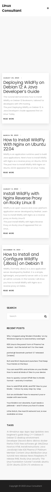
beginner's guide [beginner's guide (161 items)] (15, 434)
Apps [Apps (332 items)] (27, 431)
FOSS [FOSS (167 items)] (16, 443)
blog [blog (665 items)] (26, 434)
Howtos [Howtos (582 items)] (11, 446)
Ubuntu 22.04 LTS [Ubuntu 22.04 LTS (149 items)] (21, 464)
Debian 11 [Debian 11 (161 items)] (39, 434)
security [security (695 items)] (36, 458)
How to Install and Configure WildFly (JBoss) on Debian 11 (23, 259)
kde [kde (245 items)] (20, 449)
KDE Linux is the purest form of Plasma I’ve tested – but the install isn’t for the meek (25, 346)
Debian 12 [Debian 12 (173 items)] (11, 437)
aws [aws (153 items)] (46, 431)
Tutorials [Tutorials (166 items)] (36, 461)
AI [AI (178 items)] (8, 431)
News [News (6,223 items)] (31, 455)
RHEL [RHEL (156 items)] (17, 458)
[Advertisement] (25, 43)
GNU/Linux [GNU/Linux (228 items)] (43, 443)
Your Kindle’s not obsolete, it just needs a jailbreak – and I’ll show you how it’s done (25, 404)
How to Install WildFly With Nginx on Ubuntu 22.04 (24, 144)
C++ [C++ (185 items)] (31, 434)
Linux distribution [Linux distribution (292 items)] (33, 452)
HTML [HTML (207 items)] (17, 446)
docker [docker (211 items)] (44, 440)
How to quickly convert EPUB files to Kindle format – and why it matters (26, 379)
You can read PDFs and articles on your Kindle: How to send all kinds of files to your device (27, 371)
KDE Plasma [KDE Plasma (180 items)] (29, 449)
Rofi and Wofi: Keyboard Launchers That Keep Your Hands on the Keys (27, 362)
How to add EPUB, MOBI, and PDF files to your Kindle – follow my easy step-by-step (27, 387)
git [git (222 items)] (36, 443)
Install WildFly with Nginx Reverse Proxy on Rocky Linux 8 (22, 198)
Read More (8, 119)
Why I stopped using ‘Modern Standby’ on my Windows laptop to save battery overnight (27, 337)
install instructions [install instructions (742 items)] (30, 446)
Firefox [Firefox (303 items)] (10, 443)
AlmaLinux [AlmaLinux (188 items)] (14, 431)
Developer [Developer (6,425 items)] (12, 440)
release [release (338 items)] (10, 458)
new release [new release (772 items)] (21, 455)
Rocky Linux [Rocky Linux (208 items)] (25, 458)
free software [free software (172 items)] (27, 443)
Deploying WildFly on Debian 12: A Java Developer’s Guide (23, 87)
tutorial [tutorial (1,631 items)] (27, 461)
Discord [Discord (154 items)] (22, 440)
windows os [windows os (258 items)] (37, 464)
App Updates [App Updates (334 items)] (37, 431)
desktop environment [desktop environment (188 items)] (28, 437)
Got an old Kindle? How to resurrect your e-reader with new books (26, 396)
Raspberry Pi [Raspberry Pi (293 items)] (40, 455)
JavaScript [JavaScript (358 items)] (12, 449)
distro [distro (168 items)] (29, 440)
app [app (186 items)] (22, 431)
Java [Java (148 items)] (42, 446)
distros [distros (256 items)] (36, 440)
